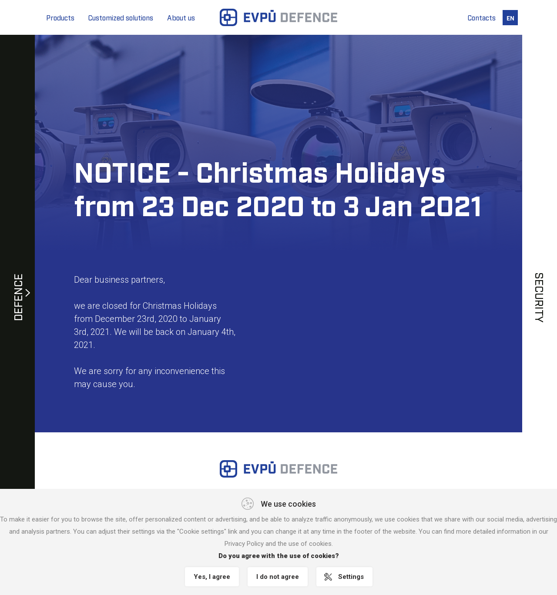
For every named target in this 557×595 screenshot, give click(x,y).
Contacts (482, 17)
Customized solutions (120, 17)
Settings (351, 577)
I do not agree (277, 577)
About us (181, 17)
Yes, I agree (212, 577)
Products (60, 17)
